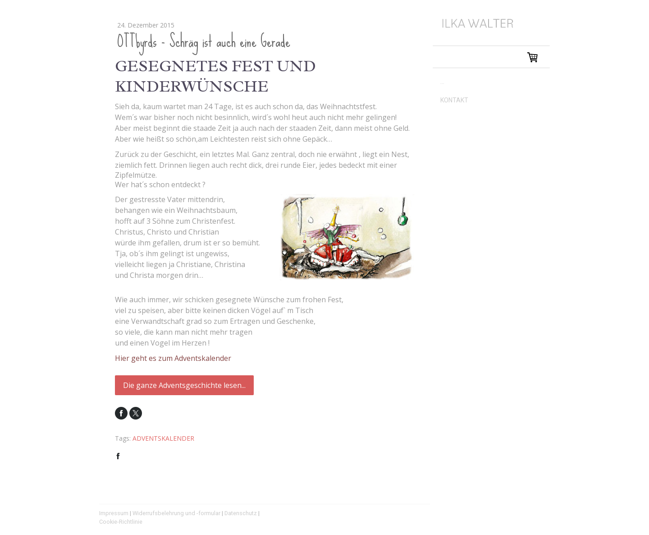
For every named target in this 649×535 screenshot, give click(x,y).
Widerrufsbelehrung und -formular (176, 513)
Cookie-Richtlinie (120, 521)
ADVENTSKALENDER (163, 438)
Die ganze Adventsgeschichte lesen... (184, 385)
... (442, 81)
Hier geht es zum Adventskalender (173, 358)
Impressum (113, 513)
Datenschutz (240, 513)
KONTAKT (454, 100)
